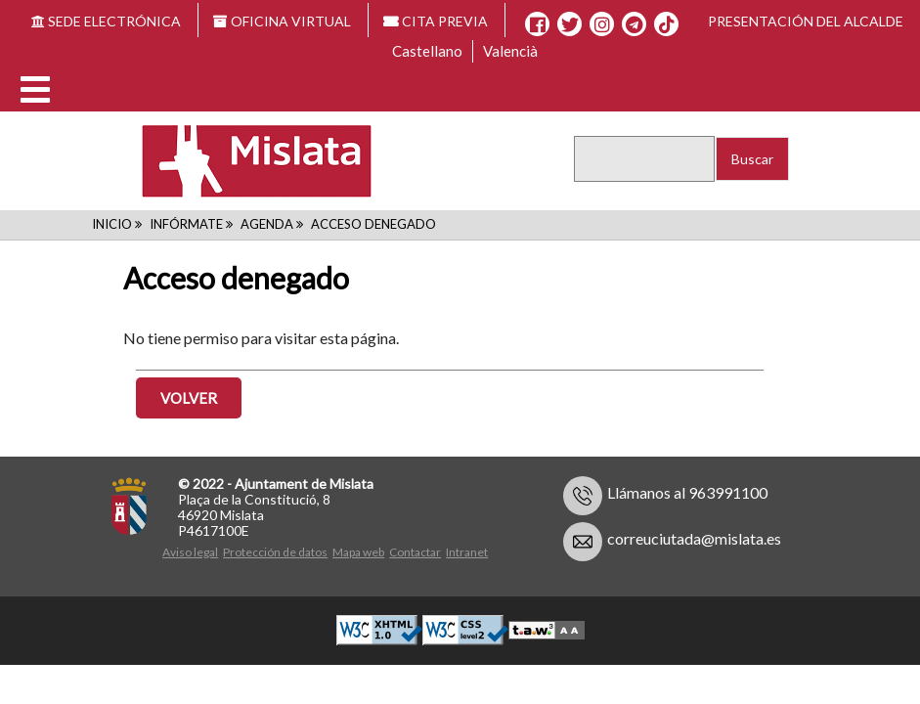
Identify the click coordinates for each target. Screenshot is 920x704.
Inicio (112, 224)
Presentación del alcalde (805, 21)
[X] (569, 24)
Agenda (267, 224)
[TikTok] (667, 24)
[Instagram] (601, 24)
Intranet (467, 552)
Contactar (415, 552)
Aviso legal (190, 552)
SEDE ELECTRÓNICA (106, 21)
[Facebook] (537, 24)
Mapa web (358, 552)
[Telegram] (634, 24)
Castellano (427, 51)
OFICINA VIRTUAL (282, 21)
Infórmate (186, 224)
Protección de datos (275, 552)
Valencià (510, 51)
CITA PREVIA (436, 21)
